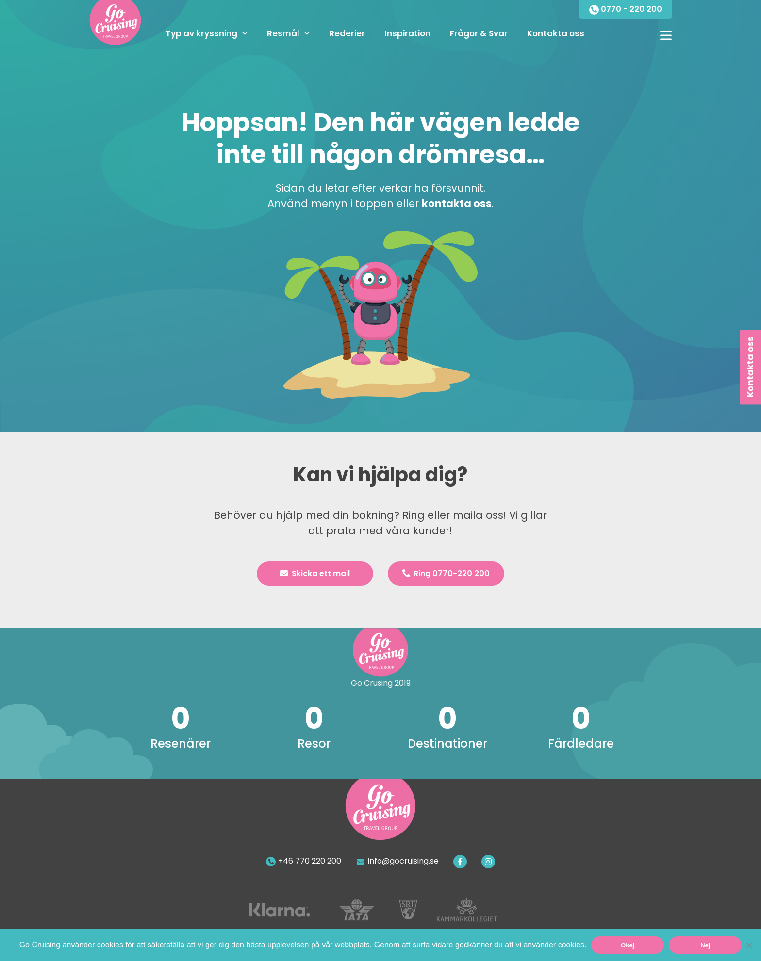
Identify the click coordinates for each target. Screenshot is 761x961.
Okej (627, 945)
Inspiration (407, 33)
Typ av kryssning (201, 33)
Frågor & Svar (479, 33)
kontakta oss (457, 203)
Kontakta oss (555, 33)
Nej (705, 945)
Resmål (283, 33)
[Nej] (749, 945)
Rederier (347, 33)
